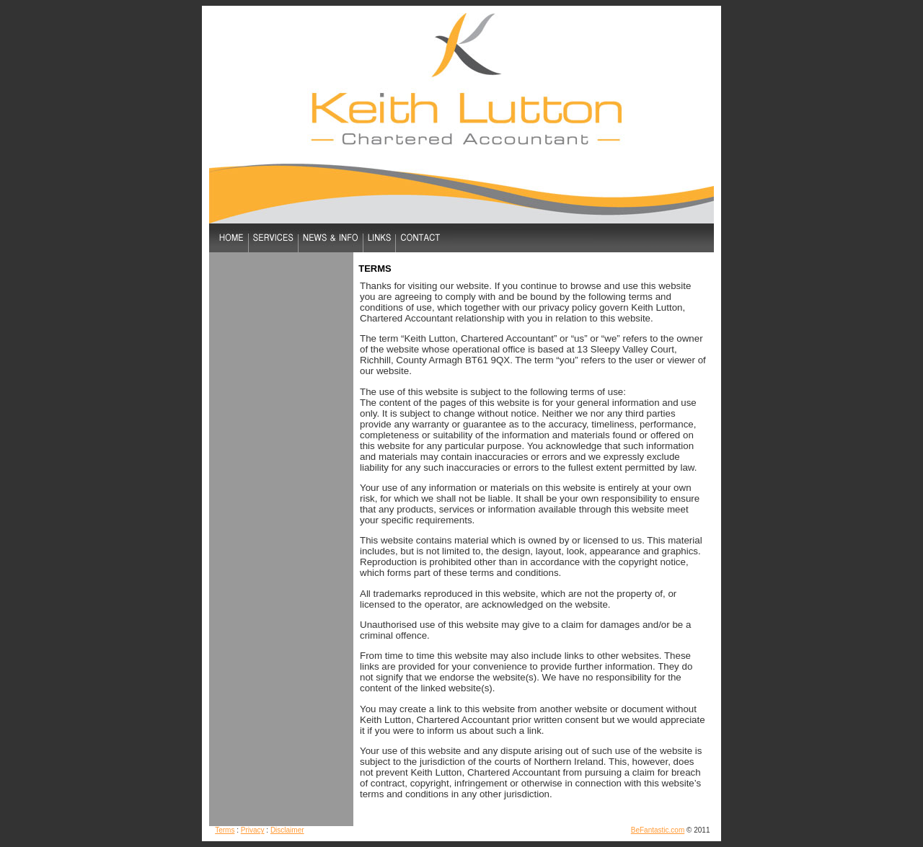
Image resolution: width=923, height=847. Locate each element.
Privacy (253, 830)
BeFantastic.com (657, 830)
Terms (224, 830)
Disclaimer (287, 830)
